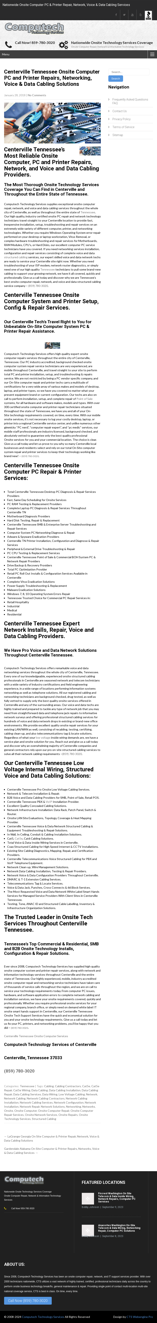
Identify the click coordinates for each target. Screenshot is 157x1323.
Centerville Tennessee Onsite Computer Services (36, 1036)
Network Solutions (53, 1106)
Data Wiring (49, 1094)
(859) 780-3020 (38, 285)
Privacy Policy (121, 119)
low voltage (43, 737)
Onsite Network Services (41, 1114)
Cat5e (19, 838)
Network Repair (30, 1106)
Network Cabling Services (36, 1102)
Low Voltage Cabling (72, 1094)
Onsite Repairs (68, 1114)
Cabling (49, 1086)
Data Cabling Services (27, 1094)
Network (91, 1094)
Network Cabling (15, 1098)
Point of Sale (84, 398)
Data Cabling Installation (65, 1090)
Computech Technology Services (43, 1317)
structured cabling (16, 257)
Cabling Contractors (68, 1086)
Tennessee (88, 212)
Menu (5, 54)
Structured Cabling (44, 1119)
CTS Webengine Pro (140, 1317)
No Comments (37, 95)
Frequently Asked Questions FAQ (130, 101)
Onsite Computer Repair (53, 1110)
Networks (88, 1106)
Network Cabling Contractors (46, 1098)
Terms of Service (123, 127)
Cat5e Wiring (21, 1090)
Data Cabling (39, 1090)
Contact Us (119, 111)
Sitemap (117, 135)
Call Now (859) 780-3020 (28, 1300)
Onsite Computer (25, 1110)
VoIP (49, 801)
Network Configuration (69, 1102)
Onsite (8, 1110)
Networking (73, 1106)
